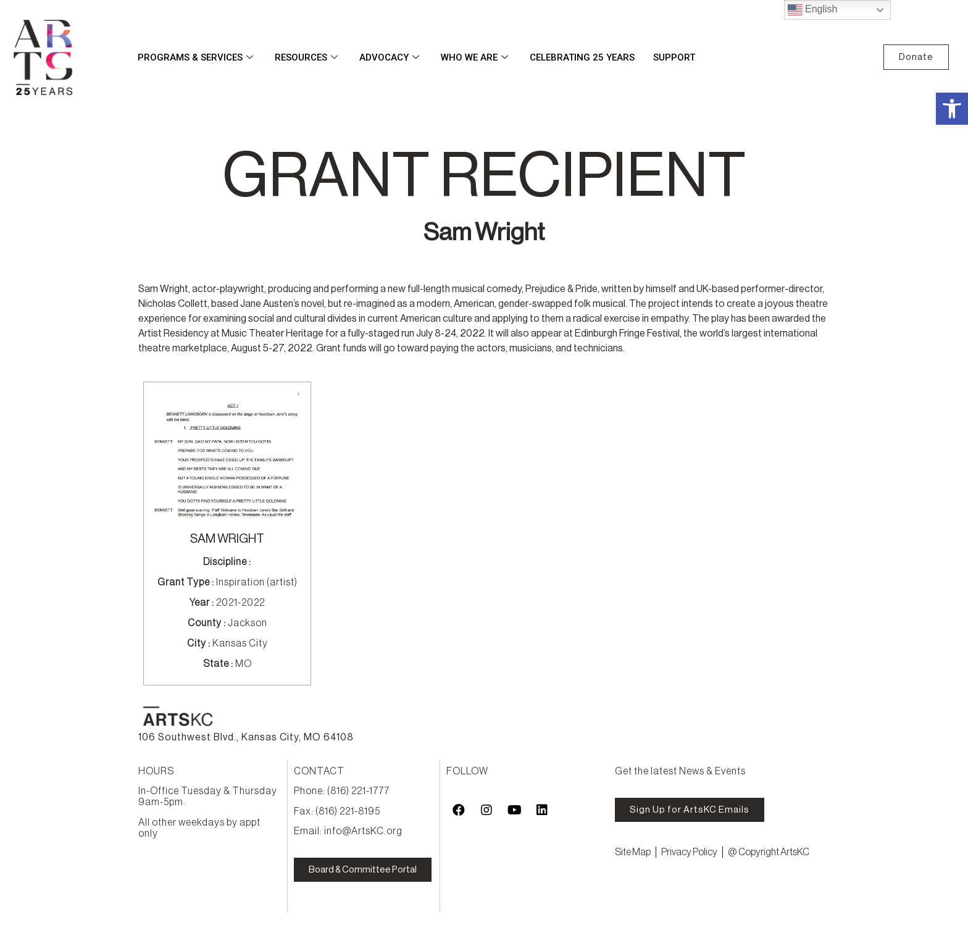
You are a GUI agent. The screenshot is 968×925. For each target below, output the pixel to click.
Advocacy (390, 57)
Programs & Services (197, 57)
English (813, 9)
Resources (308, 57)
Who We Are (476, 57)
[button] (952, 109)
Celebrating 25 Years (582, 57)
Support (674, 57)
